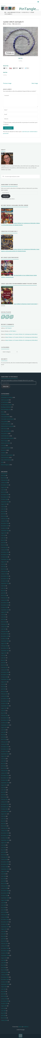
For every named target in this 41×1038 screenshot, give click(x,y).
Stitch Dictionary (5, 457)
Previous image (7, 83)
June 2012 (3, 790)
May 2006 (3, 965)
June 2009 (3, 876)
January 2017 (4, 670)
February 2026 (4, 480)
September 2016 (5, 679)
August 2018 (4, 643)
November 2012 (5, 778)
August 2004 (4, 1006)
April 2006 (3, 967)
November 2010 (5, 835)
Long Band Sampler (5, 448)
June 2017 (3, 657)
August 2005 (4, 986)
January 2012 (4, 801)
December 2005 (5, 977)
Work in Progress (5, 464)
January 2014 (4, 744)
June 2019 (3, 629)
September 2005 (5, 984)
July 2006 (3, 960)
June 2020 (3, 617)
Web (2, 462)
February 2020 (4, 624)
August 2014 (4, 727)
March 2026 (3, 477)
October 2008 (4, 895)
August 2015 (4, 708)
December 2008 (5, 890)
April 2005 (3, 994)
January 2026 (4, 482)
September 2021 (5, 583)
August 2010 (4, 842)
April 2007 (3, 938)
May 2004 (3, 1013)
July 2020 (3, 614)
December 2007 (5, 919)
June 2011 (3, 818)
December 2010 (5, 833)
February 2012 (4, 799)
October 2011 (4, 809)
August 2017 (4, 653)
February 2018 (4, 645)
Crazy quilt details (5, 416)
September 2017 (5, 650)
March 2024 (3, 516)
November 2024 (5, 497)
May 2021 (3, 590)
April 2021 (3, 593)
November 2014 (5, 720)
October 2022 (4, 557)
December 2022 (5, 552)
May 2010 (3, 850)
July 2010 (3, 845)
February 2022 (4, 571)
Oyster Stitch (25, 12)
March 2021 (3, 595)
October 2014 (4, 722)
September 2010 (5, 840)
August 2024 (4, 504)
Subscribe (5, 196)
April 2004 (3, 1015)
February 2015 (4, 715)
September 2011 (5, 811)
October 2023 (4, 528)
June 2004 (3, 1010)
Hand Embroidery (5, 436)
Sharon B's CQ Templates (7, 455)
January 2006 (4, 974)
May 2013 (3, 763)
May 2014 (3, 734)
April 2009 (3, 881)
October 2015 (4, 703)
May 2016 (3, 686)
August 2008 (4, 900)
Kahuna (20, 1026)
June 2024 (3, 509)
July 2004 (3, 1008)
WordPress (25, 1026)
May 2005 (3, 991)
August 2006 (4, 958)
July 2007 (3, 931)
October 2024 (4, 499)
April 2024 (3, 513)
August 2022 (4, 561)
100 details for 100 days (6, 397)
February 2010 (4, 857)
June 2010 (3, 847)
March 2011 (3, 826)
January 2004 (4, 1020)
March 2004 (3, 1018)
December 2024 (5, 494)
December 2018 (5, 633)
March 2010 (3, 854)
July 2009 (3, 874)
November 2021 (5, 578)
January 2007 (4, 946)
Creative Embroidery (6, 424)
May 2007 (3, 936)
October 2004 (4, 1003)
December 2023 (5, 523)
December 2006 (5, 948)
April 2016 (3, 689)
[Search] (3, 176)
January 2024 (4, 521)
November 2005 (5, 979)
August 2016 (4, 682)
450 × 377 (6, 24)
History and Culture (5, 443)
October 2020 (4, 607)
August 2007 (4, 929)
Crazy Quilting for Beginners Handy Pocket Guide (25, 304)
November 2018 (5, 636)
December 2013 (5, 746)
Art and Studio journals (6, 404)
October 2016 (4, 677)
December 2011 (5, 804)
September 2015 (5, 706)
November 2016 (5, 674)
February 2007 (4, 943)
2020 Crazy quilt (5, 400)
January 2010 (4, 859)
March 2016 (3, 691)
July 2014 (3, 729)
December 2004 (5, 1001)
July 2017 (3, 655)
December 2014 (5, 717)
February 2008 (4, 914)
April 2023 (3, 542)
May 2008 (3, 907)
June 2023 (3, 537)
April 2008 (3, 910)
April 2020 (3, 619)
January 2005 (4, 998)
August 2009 (4, 871)
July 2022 (3, 564)
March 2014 (3, 739)
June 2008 (3, 905)
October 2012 (4, 780)
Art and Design (4, 402)
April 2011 (3, 823)
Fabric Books (4, 428)
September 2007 (5, 926)
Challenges (3, 414)
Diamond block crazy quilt (7, 426)
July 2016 (3, 684)
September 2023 (5, 530)
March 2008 (3, 912)
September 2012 (5, 782)
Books (2, 412)
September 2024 (5, 501)
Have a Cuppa (4, 440)
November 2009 (5, 864)
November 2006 (5, 950)
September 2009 (5, 869)
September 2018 (5, 641)
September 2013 (5, 754)
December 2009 (5, 862)
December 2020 (5, 602)
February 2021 (4, 597)
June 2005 (3, 989)
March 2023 (3, 545)
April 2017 (3, 662)
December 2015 (5, 698)
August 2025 (4, 487)
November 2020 (5, 605)
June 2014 (3, 732)
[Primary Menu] (38, 2)
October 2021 (4, 581)
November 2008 (5, 893)
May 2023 (3, 540)
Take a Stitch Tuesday (6, 460)
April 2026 (3, 475)
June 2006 (3, 962)
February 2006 (4, 972)
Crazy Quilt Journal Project (7, 419)
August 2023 (4, 533)
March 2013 (3, 768)
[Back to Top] (20, 1035)
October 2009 (4, 866)
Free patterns (4, 433)
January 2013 (4, 773)
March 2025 (3, 492)
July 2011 (3, 816)
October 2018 (4, 638)
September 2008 (5, 898)
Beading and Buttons (6, 407)
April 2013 (3, 766)
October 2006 (4, 953)
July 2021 (3, 585)
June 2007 (3, 934)
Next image (35, 83)
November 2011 (5, 806)
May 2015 (3, 713)
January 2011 (4, 830)
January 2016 (4, 696)
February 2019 (4, 631)
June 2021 (3, 588)
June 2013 (3, 761)
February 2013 (4, 770)
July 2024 (3, 506)
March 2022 (3, 569)
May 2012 (3, 792)
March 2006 (3, 970)
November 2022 (5, 554)
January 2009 (4, 888)
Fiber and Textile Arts (6, 431)
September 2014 (5, 725)
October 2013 (4, 751)
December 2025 (5, 485)
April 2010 (3, 852)
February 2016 (4, 694)
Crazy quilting (4, 421)
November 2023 (5, 525)
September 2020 (5, 610)
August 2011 (4, 814)
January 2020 (4, 626)
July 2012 (3, 787)
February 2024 (4, 518)
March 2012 (3, 797)
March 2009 (3, 883)
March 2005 (3, 996)
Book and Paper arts (6, 409)
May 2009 (3, 878)
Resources (3, 450)
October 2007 (4, 924)
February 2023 (4, 547)
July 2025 (3, 489)
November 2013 (5, 749)
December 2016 (5, 672)
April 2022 (3, 566)
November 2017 (5, 648)
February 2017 (4, 667)
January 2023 (4, 549)
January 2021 (4, 600)
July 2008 (3, 902)
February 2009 (4, 886)
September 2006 (5, 955)
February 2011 (4, 828)
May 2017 (3, 660)
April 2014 (3, 737)
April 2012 (3, 794)
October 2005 (4, 982)
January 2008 (4, 917)
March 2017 (3, 665)
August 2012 (4, 785)
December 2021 (5, 576)
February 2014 (4, 742)
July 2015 (3, 710)
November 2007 (5, 922)
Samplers (3, 452)
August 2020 (4, 612)
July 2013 (3, 758)
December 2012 (5, 775)
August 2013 (4, 756)
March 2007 (3, 941)
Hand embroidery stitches (13, 12)
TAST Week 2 (9, 328)
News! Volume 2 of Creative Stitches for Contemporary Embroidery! (21, 334)
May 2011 (3, 821)
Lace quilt (3, 445)
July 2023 (3, 535)
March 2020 (3, 621)
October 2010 (4, 838)
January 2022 (4, 573)
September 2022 (5, 559)
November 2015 (5, 701)
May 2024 (3, 511)
